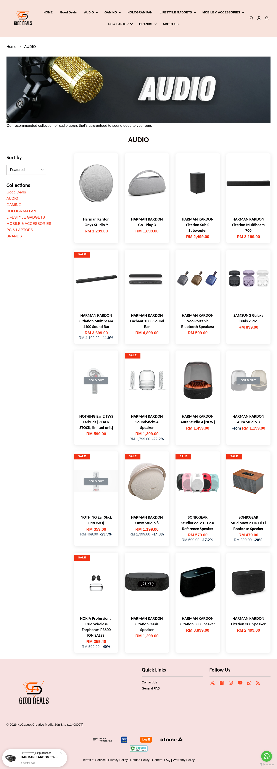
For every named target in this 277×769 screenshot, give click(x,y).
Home (11, 47)
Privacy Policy (118, 760)
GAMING (113, 12)
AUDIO (91, 12)
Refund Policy (140, 760)
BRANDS (147, 24)
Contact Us (149, 682)
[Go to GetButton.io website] (267, 764)
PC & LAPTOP (120, 24)
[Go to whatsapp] (266, 756)
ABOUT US (171, 24)
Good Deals (68, 12)
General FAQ (151, 688)
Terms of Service (94, 760)
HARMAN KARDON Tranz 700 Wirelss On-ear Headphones (40, 757)
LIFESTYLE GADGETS (178, 12)
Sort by (14, 157)
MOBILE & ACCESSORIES (224, 12)
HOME (48, 12)
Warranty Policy (184, 760)
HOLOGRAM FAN (139, 12)
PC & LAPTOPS (19, 230)
